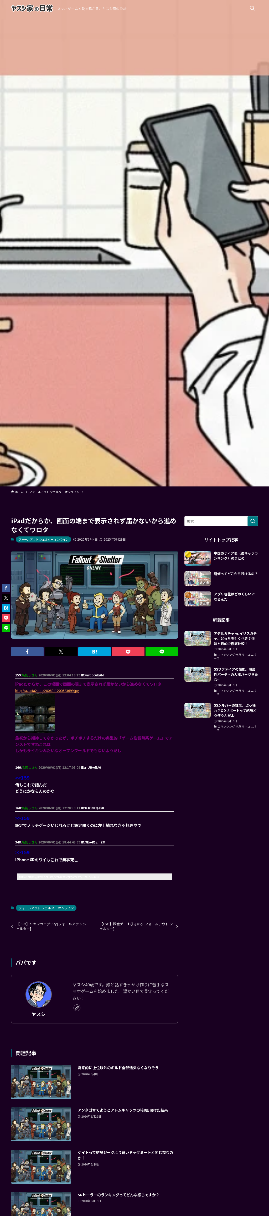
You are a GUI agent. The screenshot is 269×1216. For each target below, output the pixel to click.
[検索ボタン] (252, 8)
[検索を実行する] (252, 521)
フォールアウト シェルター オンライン (43, 539)
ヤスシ (39, 1014)
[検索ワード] (221, 521)
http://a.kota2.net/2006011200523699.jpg (47, 690)
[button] (27, 651)
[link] (77, 1007)
